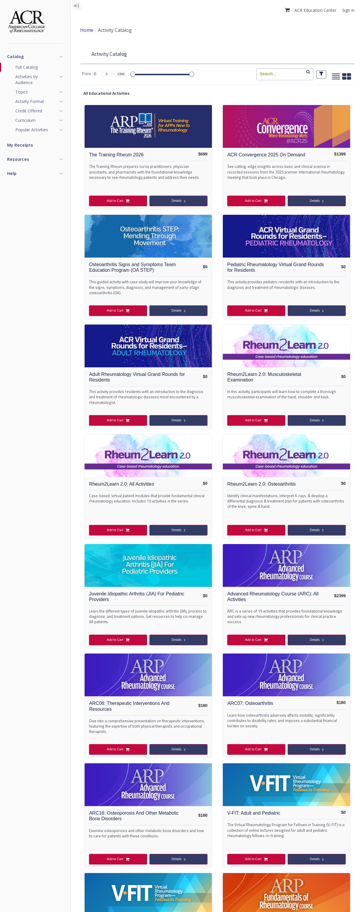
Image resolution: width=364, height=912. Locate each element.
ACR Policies (92, 902)
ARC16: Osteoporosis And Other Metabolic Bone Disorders (125, 602)
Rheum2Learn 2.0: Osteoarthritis (217, 379)
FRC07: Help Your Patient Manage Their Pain (148, 820)
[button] (287, 10)
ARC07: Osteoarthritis (309, 486)
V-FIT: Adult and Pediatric (217, 596)
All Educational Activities (106, 93)
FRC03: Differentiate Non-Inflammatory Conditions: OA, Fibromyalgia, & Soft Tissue (217, 716)
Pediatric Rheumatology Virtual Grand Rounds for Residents (125, 271)
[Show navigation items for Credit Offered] (39, 111)
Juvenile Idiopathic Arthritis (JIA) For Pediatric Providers (309, 382)
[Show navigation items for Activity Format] (39, 101)
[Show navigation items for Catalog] (35, 57)
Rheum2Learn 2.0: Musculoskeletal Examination (309, 271)
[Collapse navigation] (76, 6)
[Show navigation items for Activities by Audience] (39, 79)
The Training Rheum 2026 (125, 155)
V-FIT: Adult (309, 596)
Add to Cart (105, 201)
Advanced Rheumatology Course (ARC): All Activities (125, 489)
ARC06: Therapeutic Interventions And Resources (217, 492)
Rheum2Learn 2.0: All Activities (125, 379)
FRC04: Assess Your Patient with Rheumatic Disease (309, 713)
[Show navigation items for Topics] (39, 92)
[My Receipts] (35, 145)
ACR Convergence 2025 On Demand (217, 158)
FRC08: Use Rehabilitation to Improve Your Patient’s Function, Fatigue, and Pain (286, 826)
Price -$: (89, 74)
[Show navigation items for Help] (35, 173)
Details (144, 201)
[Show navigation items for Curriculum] (39, 120)
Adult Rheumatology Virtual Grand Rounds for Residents (217, 271)
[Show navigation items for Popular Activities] (39, 130)
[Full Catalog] (39, 67)
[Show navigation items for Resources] (35, 159)
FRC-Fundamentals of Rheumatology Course (125, 710)
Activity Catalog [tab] (109, 54)
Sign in (348, 10)
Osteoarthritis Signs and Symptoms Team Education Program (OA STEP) (309, 164)
